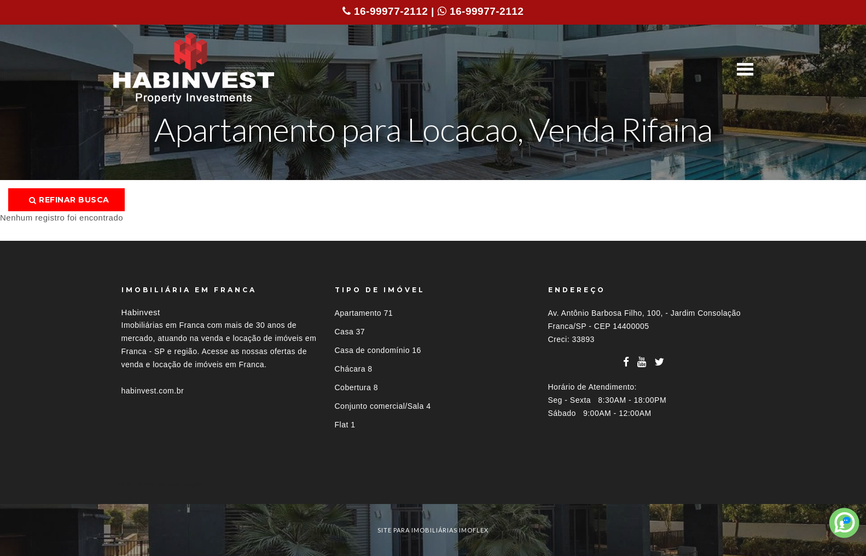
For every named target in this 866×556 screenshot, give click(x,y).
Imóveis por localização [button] (166, 484)
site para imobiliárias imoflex (433, 530)
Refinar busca (69, 200)
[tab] (433, 484)
